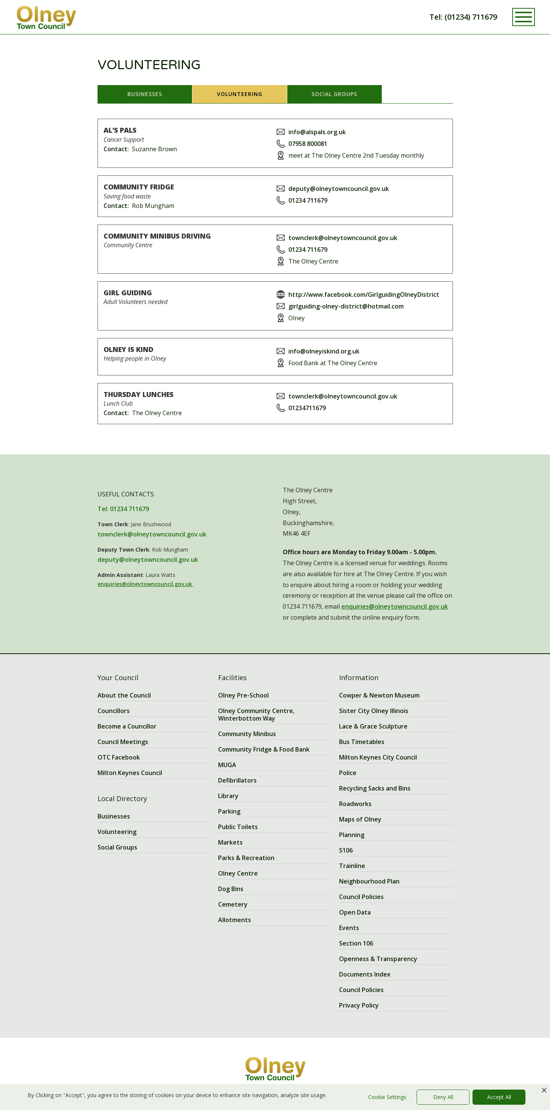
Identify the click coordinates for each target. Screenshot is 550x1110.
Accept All (499, 1097)
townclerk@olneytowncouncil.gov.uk (152, 534)
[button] (523, 17)
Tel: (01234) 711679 (463, 17)
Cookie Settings (387, 1097)
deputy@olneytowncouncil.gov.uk (148, 559)
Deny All (443, 1097)
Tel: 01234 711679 (123, 509)
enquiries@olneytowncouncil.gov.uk (146, 584)
